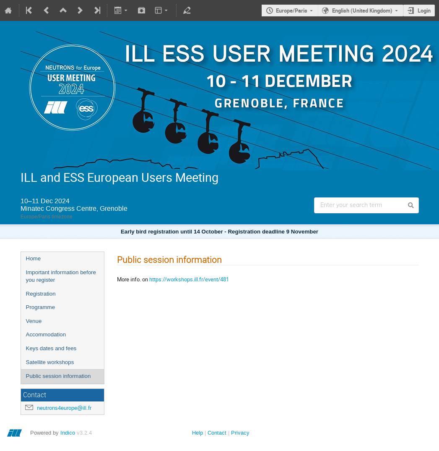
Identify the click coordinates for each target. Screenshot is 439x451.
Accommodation (46, 334)
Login (424, 10)
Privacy (240, 432)
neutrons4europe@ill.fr (64, 408)
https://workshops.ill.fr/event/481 (189, 279)
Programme (40, 307)
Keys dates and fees (51, 348)
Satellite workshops (50, 362)
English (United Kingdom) (362, 10)
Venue (34, 321)
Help (197, 432)
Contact (217, 432)
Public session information (58, 376)
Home (33, 258)
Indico (67, 432)
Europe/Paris (291, 10)
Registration (41, 294)
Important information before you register (61, 276)
